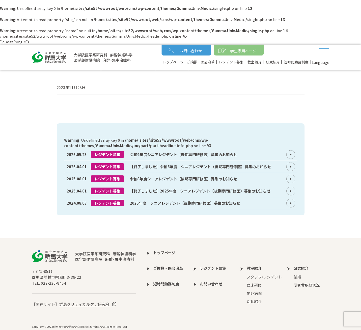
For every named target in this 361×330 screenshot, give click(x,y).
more (180, 155)
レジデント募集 (107, 154)
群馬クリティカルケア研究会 (84, 304)
